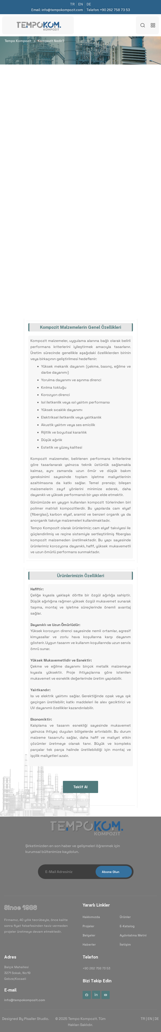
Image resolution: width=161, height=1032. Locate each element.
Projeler (88, 926)
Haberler (89, 944)
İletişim (125, 944)
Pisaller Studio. (36, 1018)
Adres (10, 957)
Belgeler (89, 935)
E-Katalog (127, 926)
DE (157, 1018)
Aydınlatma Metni (133, 935)
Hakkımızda (91, 917)
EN (150, 1018)
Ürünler (125, 917)
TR (143, 1018)
